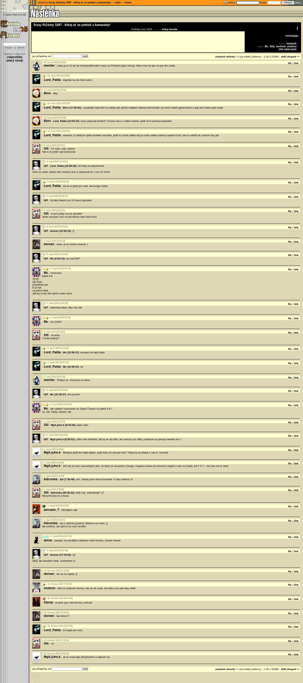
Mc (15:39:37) (71, 352)
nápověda (14, 57)
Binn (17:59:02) (72, 107)
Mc (266, 46)
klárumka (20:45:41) (62, 492)
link (296, 63)
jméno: (232, 2)
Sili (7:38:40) (67, 479)
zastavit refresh (225, 56)
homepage (292, 35)
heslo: (263, 2)
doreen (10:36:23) (60, 230)
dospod (291, 56)
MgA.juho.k (52, 452)
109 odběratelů (287, 49)
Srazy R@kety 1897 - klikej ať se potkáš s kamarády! (80, 2)
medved (281, 46)
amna (48, 540)
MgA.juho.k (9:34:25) (63, 425)
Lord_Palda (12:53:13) (66, 121)
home (128, 2)
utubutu (291, 46)
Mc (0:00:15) (57, 258)
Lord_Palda (52, 79)
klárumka (50, 479)
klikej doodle (169, 29)
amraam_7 (51, 509)
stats (118, 2)
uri (46, 165)
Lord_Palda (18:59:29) (63, 165)
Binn (47, 93)
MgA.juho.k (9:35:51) (62, 439)
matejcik (291, 43)
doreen (49, 244)
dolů (283, 56)
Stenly (48, 602)
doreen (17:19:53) (60, 554)
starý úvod (14, 60)
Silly (272, 46)
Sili (46, 148)
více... (298, 2)
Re (289, 63)
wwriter (49, 65)
